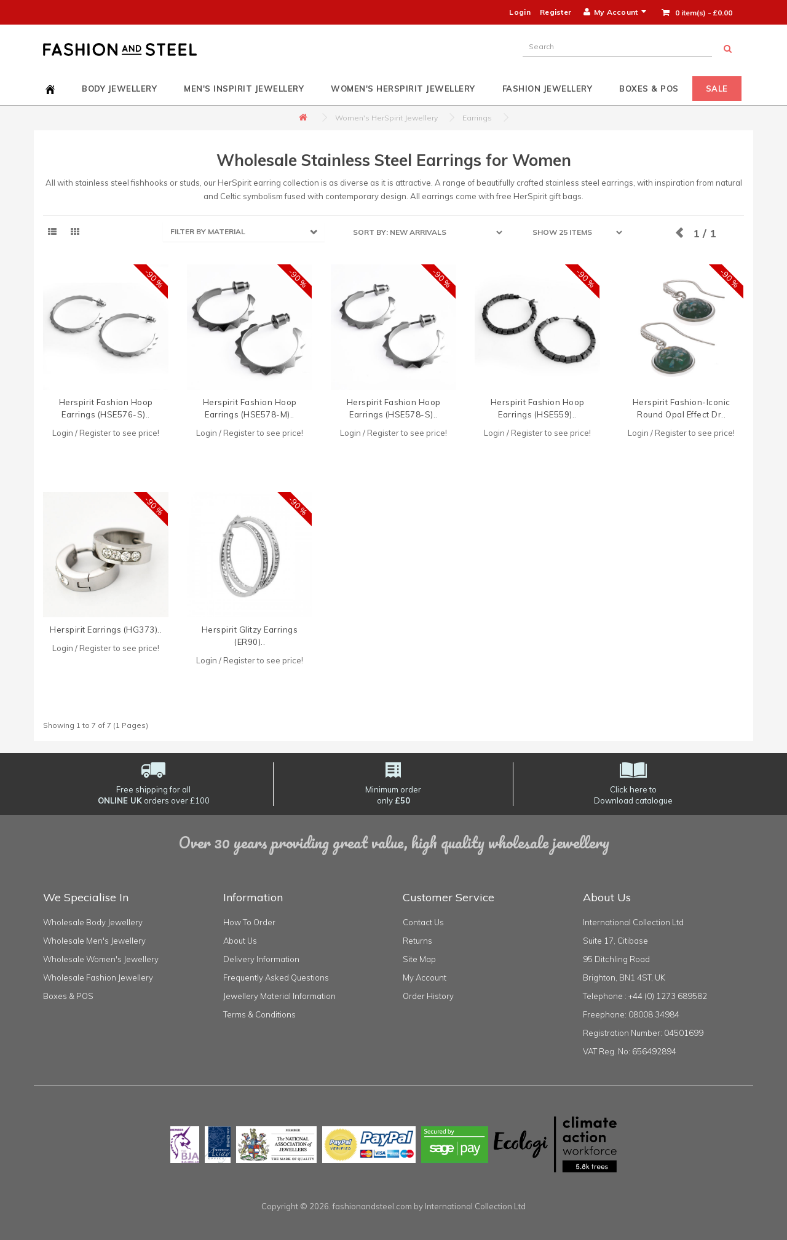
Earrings (477, 117)
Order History (428, 996)
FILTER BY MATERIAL (207, 231)
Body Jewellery (119, 88)
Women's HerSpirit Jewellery (403, 88)
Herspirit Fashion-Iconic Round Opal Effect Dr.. (681, 408)
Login (520, 12)
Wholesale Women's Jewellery (101, 959)
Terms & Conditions (259, 1014)
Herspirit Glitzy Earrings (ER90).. (250, 636)
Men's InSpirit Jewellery (244, 88)
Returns (417, 941)
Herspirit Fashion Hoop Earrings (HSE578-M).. (250, 408)
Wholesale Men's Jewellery (94, 941)
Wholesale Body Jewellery (93, 922)
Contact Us (423, 922)
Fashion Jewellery (547, 88)
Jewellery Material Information (279, 996)
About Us (240, 941)
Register (555, 12)
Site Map (419, 959)
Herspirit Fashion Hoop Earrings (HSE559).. (538, 408)
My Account (424, 977)
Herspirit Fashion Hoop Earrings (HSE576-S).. (106, 408)
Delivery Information (261, 959)
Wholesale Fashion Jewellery (98, 977)
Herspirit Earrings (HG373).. (106, 629)
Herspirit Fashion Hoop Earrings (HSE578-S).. (394, 408)
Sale (717, 88)
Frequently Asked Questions (276, 977)
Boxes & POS (649, 88)
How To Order (249, 922)
